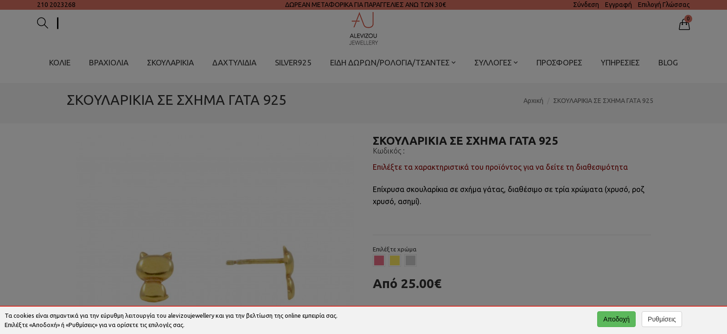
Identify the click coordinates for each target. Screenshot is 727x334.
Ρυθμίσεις (662, 319)
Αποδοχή (616, 319)
